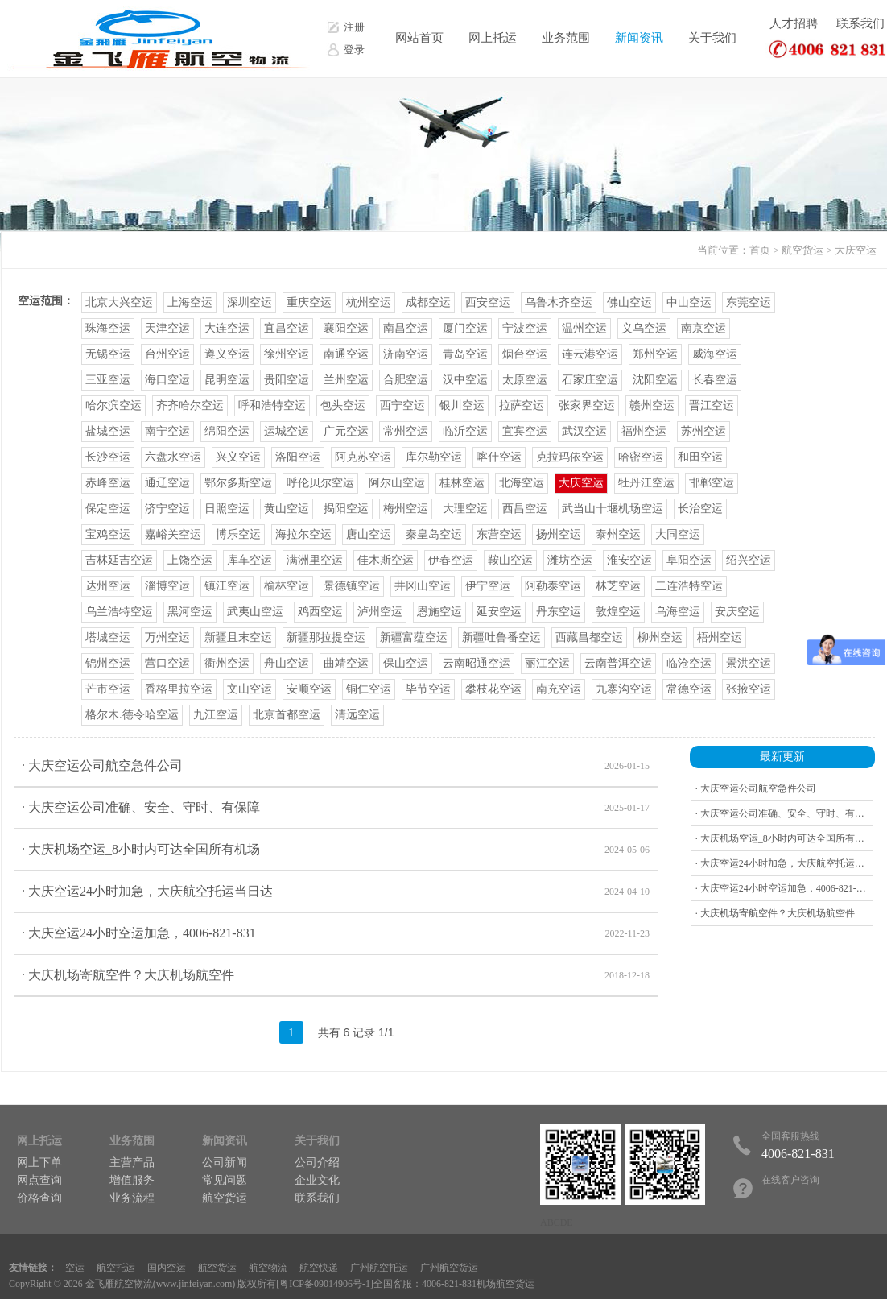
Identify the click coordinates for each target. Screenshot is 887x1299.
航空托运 (116, 1267)
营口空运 (167, 663)
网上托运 (492, 37)
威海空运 (714, 354)
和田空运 (700, 457)
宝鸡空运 (107, 534)
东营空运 (499, 534)
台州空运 (167, 354)
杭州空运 (368, 302)
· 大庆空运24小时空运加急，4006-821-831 (336, 933)
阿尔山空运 (397, 483)
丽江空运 (547, 663)
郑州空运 (655, 354)
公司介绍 (317, 1162)
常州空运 (405, 431)
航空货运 (802, 250)
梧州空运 (719, 637)
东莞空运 (748, 302)
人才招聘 (793, 23)
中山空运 (689, 302)
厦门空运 (465, 328)
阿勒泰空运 (553, 586)
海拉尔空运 (303, 534)
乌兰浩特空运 (119, 612)
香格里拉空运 (178, 689)
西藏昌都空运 (589, 637)
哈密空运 (640, 457)
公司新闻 (224, 1162)
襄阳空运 (346, 328)
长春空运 (714, 380)
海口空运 (167, 380)
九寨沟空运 (624, 689)
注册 (354, 27)
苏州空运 (703, 431)
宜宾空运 (524, 431)
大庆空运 (856, 250)
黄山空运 (286, 509)
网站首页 (419, 37)
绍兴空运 (748, 560)
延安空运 (499, 612)
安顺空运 (309, 689)
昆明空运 (227, 380)
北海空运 (521, 483)
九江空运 (215, 715)
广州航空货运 (449, 1267)
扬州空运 (558, 534)
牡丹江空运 (646, 483)
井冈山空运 (422, 586)
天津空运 (167, 328)
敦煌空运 (618, 612)
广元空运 (346, 431)
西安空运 (487, 302)
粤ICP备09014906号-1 (324, 1283)
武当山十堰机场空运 (612, 509)
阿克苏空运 (363, 457)
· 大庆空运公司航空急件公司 (336, 766)
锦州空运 (107, 663)
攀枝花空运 (493, 689)
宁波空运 (524, 328)
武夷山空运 (255, 612)
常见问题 (224, 1180)
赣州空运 (652, 405)
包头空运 (342, 405)
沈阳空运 (655, 380)
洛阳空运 (297, 457)
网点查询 (39, 1180)
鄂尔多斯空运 (238, 483)
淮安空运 (629, 560)
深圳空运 (249, 302)
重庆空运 (309, 302)
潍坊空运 (569, 560)
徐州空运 (286, 354)
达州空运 (107, 586)
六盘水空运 (173, 457)
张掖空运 (748, 689)
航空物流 (268, 1267)
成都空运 (428, 302)
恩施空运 (439, 612)
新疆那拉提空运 (326, 637)
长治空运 (700, 509)
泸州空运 (379, 612)
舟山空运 (286, 663)
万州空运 (167, 637)
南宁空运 (167, 431)
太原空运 (524, 380)
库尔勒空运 (434, 457)
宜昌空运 (286, 328)
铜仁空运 (368, 689)
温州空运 (584, 328)
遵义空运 (227, 354)
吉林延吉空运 (119, 560)
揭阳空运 (346, 509)
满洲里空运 (315, 560)
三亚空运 (107, 380)
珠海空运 (107, 328)
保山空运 (405, 663)
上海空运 (189, 302)
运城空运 (286, 431)
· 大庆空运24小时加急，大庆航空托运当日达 (336, 891)
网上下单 (39, 1162)
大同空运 (677, 534)
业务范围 (566, 37)
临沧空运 (689, 663)
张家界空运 (587, 405)
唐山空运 (368, 534)
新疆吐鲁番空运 (501, 637)
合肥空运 (405, 380)
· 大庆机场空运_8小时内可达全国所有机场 (336, 850)
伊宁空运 (487, 586)
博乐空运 (238, 534)
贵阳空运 (286, 380)
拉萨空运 (521, 405)
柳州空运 (660, 637)
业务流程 (132, 1198)
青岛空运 (465, 354)
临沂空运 (465, 431)
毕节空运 (428, 689)
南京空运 (703, 328)
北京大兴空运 (119, 302)
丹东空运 (558, 612)
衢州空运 (227, 663)
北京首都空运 (286, 715)
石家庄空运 (590, 380)
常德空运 (689, 689)
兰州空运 (346, 380)
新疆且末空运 (238, 637)
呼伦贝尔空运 (320, 483)
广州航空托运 (379, 1267)
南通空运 (346, 354)
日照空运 (227, 509)
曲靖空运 (346, 663)
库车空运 (249, 560)
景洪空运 (748, 663)
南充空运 (558, 689)
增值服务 (132, 1180)
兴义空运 (238, 457)
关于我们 (712, 37)
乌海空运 (677, 612)
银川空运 (462, 405)
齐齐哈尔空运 (190, 405)
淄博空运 (167, 586)
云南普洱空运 (618, 663)
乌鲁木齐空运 (558, 302)
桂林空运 (462, 483)
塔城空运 (107, 637)
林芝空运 (618, 586)
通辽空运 (167, 483)
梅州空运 (405, 509)
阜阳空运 (689, 560)
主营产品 (132, 1162)
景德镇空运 (352, 586)
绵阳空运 (227, 431)
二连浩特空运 (689, 586)
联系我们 (860, 23)
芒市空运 (107, 689)
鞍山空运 (510, 560)
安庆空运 (737, 612)
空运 (75, 1267)
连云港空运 (590, 354)
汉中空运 (465, 380)
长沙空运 (107, 457)
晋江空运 (711, 405)
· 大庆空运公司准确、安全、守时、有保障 (336, 808)
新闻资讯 (639, 37)
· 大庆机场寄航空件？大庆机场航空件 (336, 975)
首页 (759, 250)
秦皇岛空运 (434, 534)
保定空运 (107, 509)
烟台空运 (524, 354)
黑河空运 (189, 612)
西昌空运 (524, 509)
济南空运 (405, 354)
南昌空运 (405, 328)
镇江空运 (227, 586)
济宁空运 (167, 509)
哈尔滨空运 (113, 405)
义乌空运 (643, 328)
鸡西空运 (320, 612)
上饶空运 (189, 560)
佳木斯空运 (385, 560)
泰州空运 (618, 534)
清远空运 (357, 715)
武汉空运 (584, 431)
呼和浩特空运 (272, 405)
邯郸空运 (711, 483)
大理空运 (465, 509)
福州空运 (643, 431)
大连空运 (227, 328)
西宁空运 (402, 405)
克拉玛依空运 (570, 457)
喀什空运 (499, 457)
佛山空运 (629, 302)
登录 (354, 49)
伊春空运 (450, 560)
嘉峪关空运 (173, 534)
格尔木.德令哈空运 (132, 715)
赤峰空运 (107, 483)
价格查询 (39, 1198)
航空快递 (318, 1267)
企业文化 (317, 1180)
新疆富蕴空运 (414, 637)
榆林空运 (286, 586)
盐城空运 (107, 431)
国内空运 (166, 1267)
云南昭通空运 (476, 663)
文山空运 (249, 689)
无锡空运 (107, 354)
